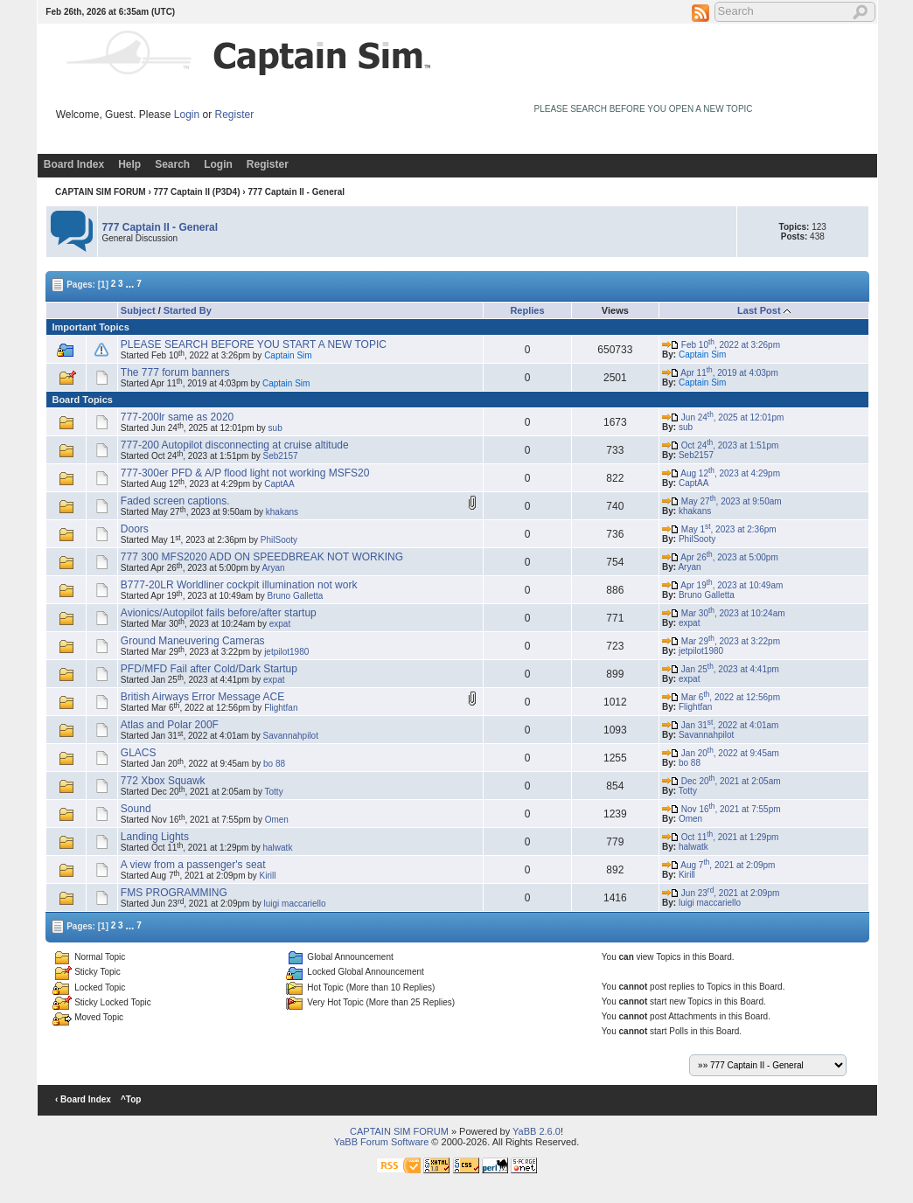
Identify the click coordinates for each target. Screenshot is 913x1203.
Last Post (759, 310)
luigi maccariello (294, 903)
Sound (136, 809)
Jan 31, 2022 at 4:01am (720, 725)
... (129, 283)
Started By (188, 310)
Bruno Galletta (295, 596)
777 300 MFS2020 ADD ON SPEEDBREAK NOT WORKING (262, 557)
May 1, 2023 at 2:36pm (719, 529)
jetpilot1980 (286, 652)
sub (275, 428)
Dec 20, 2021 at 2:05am (721, 781)
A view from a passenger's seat (193, 865)
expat (279, 624)
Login (186, 114)
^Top (130, 1099)
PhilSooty (279, 540)
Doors (135, 529)
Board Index (74, 164)
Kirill (268, 875)
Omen (277, 819)
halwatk (277, 847)
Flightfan (280, 708)
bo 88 (274, 763)
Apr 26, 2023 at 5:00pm (720, 557)
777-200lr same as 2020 (177, 417)
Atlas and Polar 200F (170, 725)
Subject (138, 310)
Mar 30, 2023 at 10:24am (723, 613)
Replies (527, 310)
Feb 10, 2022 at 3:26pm (721, 345)
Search (172, 164)
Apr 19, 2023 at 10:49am (722, 585)
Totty (274, 791)
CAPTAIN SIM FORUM (100, 192)
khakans (282, 512)
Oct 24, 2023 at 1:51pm (720, 445)
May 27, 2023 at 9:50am (722, 501)
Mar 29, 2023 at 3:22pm (721, 641)
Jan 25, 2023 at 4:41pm (720, 669)
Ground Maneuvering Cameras (193, 641)
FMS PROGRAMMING (174, 893)
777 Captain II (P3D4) (197, 192)
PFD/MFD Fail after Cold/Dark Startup (209, 669)
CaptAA (279, 484)
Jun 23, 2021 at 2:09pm (720, 893)
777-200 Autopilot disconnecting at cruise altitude (235, 445)
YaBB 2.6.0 (536, 1131)
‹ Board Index (83, 1099)
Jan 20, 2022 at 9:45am (720, 753)
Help (129, 164)
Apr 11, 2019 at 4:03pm (720, 373)
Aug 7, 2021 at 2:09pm (718, 865)
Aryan (272, 568)
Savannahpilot (290, 736)
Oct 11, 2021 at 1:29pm (720, 837)
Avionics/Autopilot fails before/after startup (219, 613)
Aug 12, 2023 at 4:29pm (721, 473)
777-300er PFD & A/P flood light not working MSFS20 (245, 473)
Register (234, 114)
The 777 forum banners (175, 372)
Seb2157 (279, 456)
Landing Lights (155, 837)
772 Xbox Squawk (163, 781)
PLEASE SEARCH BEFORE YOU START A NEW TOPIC (254, 344)
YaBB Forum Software (381, 1142)
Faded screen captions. (175, 501)
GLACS (139, 753)
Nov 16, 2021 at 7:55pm (721, 809)
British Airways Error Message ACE (202, 697)
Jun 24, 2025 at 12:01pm (723, 417)
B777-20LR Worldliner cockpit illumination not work (239, 585)
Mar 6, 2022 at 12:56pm (721, 697)
